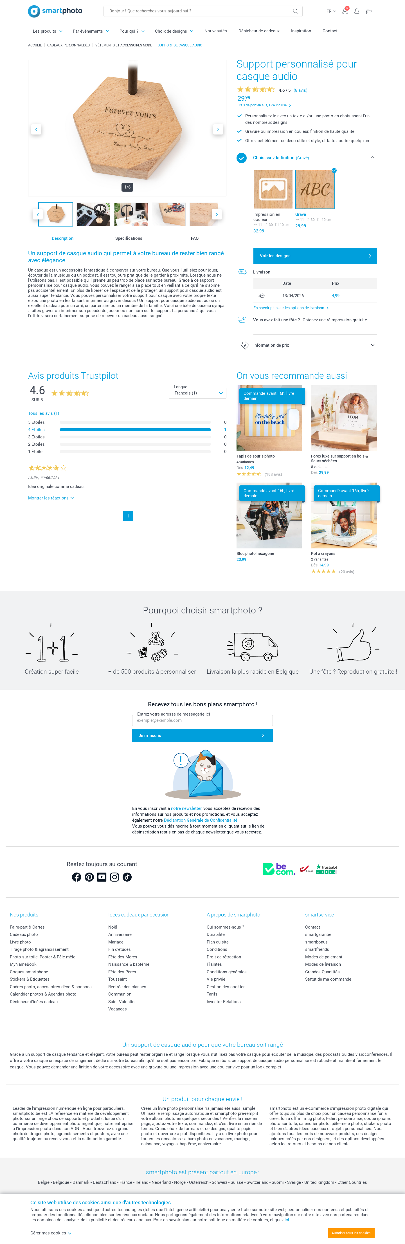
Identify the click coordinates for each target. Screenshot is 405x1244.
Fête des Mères (122, 957)
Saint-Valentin (121, 1001)
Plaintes (214, 964)
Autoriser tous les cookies (351, 1233)
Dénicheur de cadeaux (259, 30)
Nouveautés (215, 30)
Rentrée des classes (127, 986)
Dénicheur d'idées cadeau (34, 1001)
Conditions (217, 949)
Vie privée (216, 979)
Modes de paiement (323, 957)
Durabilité (216, 934)
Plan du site (218, 942)
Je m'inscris (150, 735)
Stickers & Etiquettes (30, 979)
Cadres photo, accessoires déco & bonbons (51, 986)
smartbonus (316, 942)
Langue (180, 386)
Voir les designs (275, 255)
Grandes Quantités (322, 971)
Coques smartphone (29, 971)
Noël (112, 927)
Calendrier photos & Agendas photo (43, 994)
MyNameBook (23, 964)
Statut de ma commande (328, 979)
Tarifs (212, 994)
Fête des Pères (122, 971)
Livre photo (20, 942)
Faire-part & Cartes (27, 927)
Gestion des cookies (226, 986)
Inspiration (301, 30)
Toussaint (117, 979)
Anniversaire (120, 934)
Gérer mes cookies (51, 1233)
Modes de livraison (323, 964)
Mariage (115, 942)
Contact (330, 30)
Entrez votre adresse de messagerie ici (173, 714)
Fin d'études (119, 949)
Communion (119, 994)
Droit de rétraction (224, 957)
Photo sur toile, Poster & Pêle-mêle (42, 957)
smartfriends (317, 949)
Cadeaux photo (24, 934)
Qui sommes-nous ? (225, 927)
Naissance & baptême (128, 964)
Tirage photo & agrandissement (39, 949)
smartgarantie (318, 934)
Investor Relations (224, 1001)
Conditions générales (227, 971)
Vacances (117, 1009)
